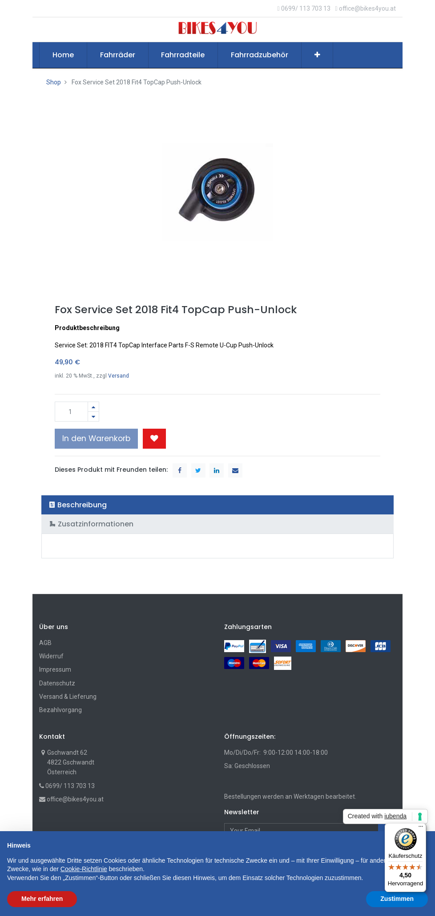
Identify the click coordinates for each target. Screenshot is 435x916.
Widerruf (51, 656)
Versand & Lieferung (68, 696)
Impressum (55, 669)
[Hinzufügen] (93, 406)
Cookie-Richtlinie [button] (83, 868)
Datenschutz (57, 683)
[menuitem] (63, 55)
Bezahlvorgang (60, 709)
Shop (53, 82)
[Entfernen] (93, 416)
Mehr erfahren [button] (42, 898)
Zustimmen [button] (397, 898)
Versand (118, 376)
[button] (317, 55)
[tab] (217, 504)
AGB (45, 642)
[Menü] (420, 828)
